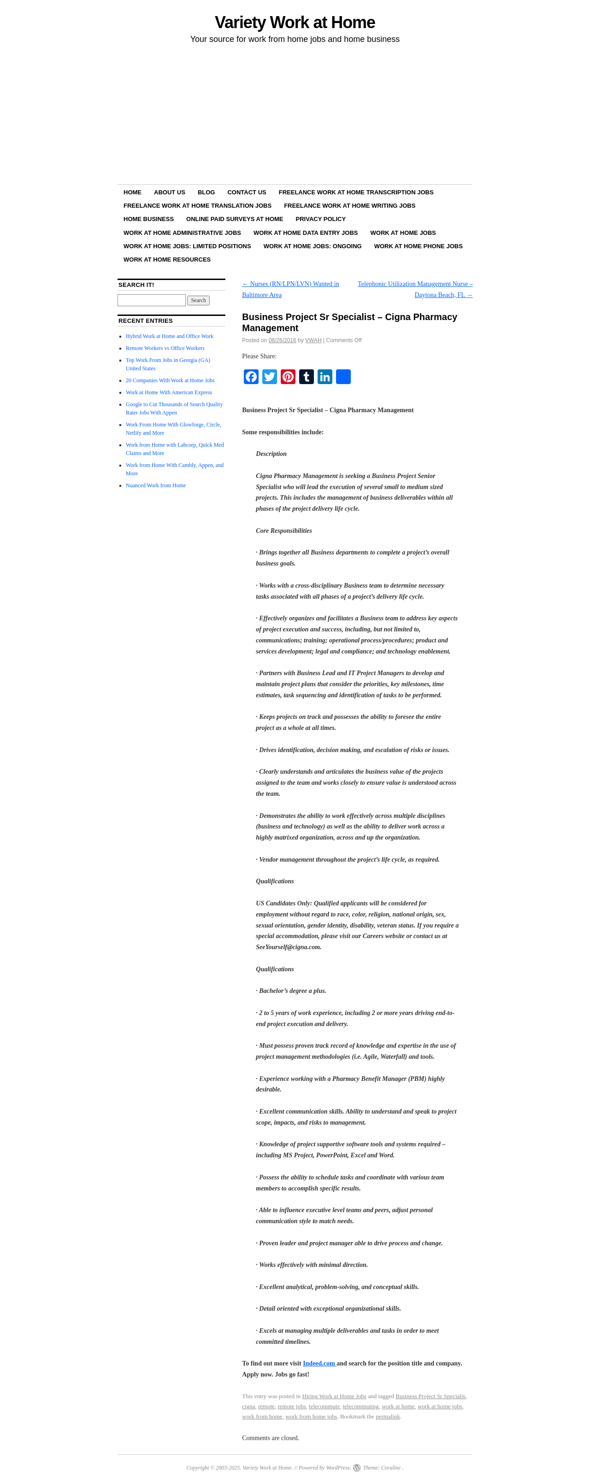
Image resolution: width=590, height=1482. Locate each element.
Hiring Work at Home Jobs (334, 1396)
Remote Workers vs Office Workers (165, 348)
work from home (262, 1416)
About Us (169, 192)
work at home (398, 1406)
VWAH (313, 340)
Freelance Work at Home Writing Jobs (349, 205)
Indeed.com (319, 1363)
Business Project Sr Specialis (430, 1396)
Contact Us (246, 192)
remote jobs (292, 1406)
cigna (248, 1406)
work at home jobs (440, 1406)
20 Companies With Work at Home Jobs (170, 380)
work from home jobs (311, 1416)
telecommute (324, 1406)
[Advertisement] (295, 115)
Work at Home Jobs (403, 232)
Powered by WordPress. (325, 1467)
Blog (206, 192)
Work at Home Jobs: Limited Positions (187, 246)
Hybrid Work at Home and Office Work (169, 336)
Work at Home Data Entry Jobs (306, 232)
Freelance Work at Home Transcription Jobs (356, 192)
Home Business (149, 219)
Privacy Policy (321, 219)
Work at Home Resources (167, 259)
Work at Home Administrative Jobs (182, 232)
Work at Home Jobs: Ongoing (313, 246)
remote (266, 1406)
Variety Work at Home (295, 22)
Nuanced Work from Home (156, 485)
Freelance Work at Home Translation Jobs (197, 205)
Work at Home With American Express (169, 392)
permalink (388, 1416)
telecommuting (361, 1406)
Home (133, 192)
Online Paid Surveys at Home (234, 219)
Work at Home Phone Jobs (418, 246)
